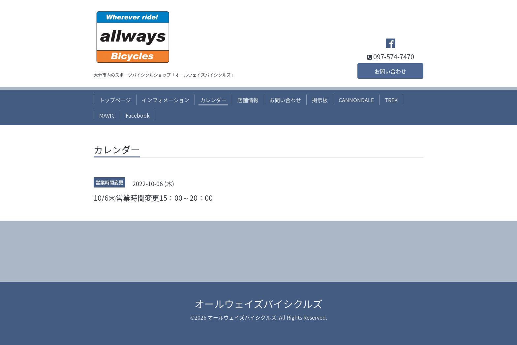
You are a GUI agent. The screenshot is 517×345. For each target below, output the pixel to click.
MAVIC (107, 115)
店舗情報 (247, 100)
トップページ (115, 100)
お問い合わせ (390, 71)
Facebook (138, 115)
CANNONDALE (356, 100)
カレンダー (213, 100)
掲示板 (320, 100)
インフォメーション (165, 100)
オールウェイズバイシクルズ (258, 303)
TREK (391, 100)
